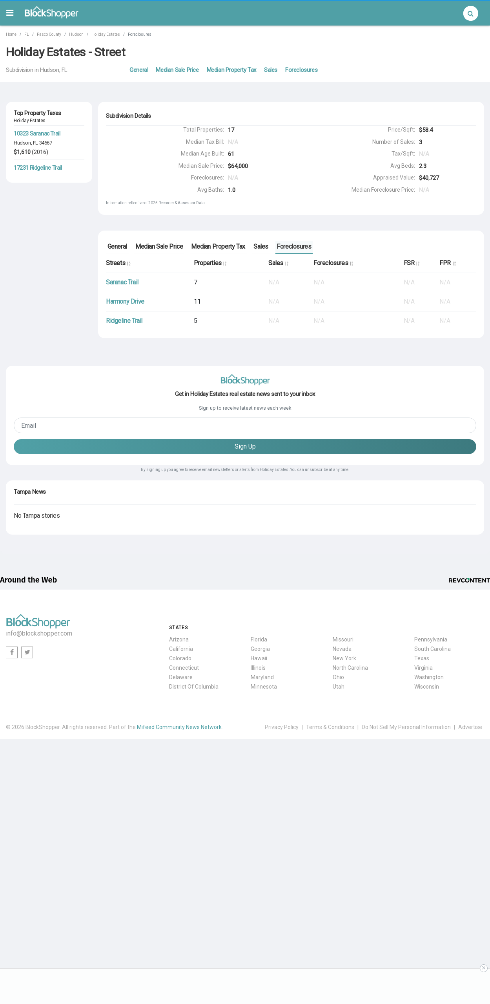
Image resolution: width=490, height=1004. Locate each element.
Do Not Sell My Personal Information (406, 727)
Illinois (258, 668)
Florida (259, 640)
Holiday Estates (105, 34)
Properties (210, 263)
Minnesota (264, 687)
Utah (338, 687)
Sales (270, 69)
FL (26, 34)
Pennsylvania (430, 640)
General (138, 69)
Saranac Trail (122, 282)
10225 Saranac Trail (37, 202)
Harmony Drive (125, 301)
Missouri (343, 640)
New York (344, 659)
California (181, 649)
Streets (118, 263)
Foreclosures (301, 69)
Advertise (470, 727)
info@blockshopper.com (39, 634)
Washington (429, 677)
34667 (45, 143)
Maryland (262, 677)
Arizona (179, 640)
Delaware (181, 677)
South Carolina (432, 649)
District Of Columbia (194, 687)
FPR (447, 263)
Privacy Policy (282, 727)
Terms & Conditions (330, 727)
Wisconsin (426, 687)
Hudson (76, 34)
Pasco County (49, 34)
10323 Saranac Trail (37, 133)
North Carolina (350, 668)
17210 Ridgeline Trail (38, 270)
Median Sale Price (177, 69)
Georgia (260, 649)
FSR (411, 263)
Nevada (342, 649)
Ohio (338, 677)
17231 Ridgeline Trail (38, 168)
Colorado (180, 659)
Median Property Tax (231, 69)
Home (11, 34)
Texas (421, 659)
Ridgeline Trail (124, 320)
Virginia (423, 668)
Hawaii (259, 659)
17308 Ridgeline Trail (38, 236)
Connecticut (184, 668)
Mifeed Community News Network (179, 727)
